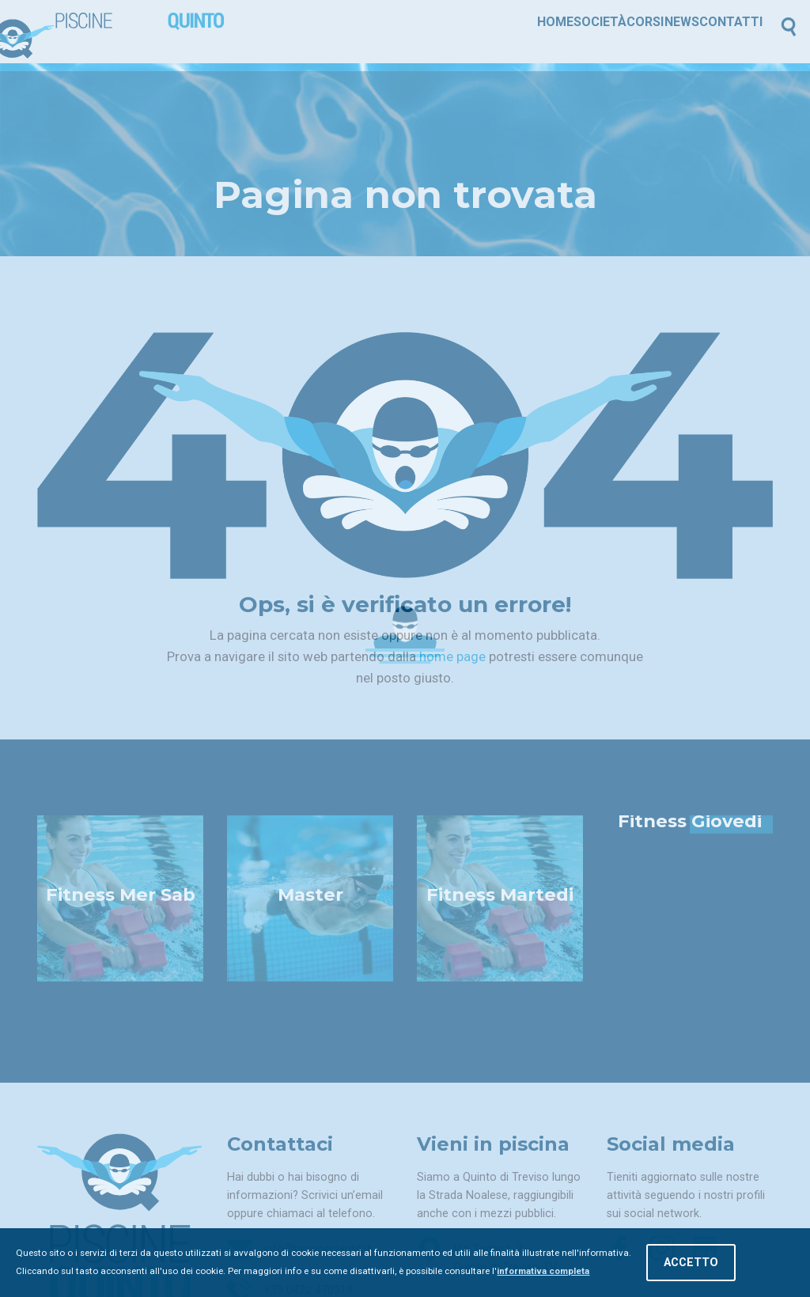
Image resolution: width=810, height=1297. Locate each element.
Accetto (691, 1263)
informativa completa (543, 1271)
